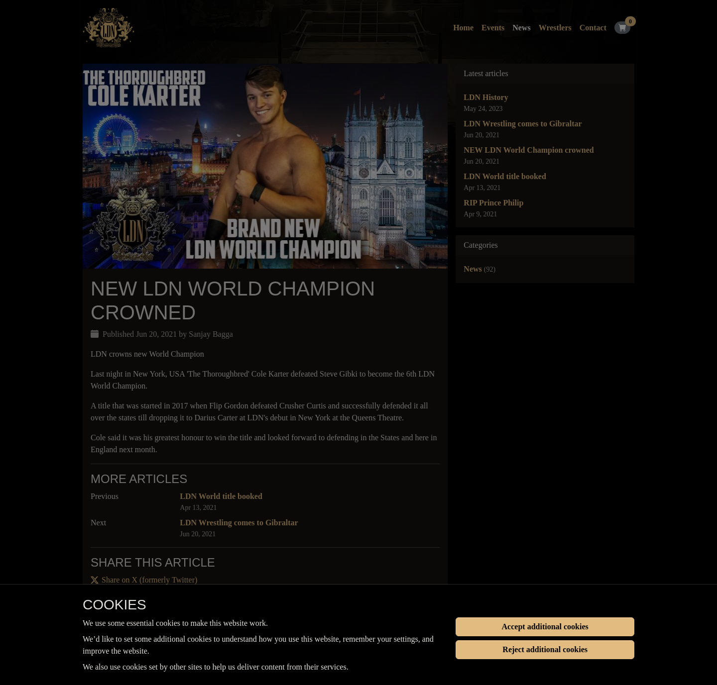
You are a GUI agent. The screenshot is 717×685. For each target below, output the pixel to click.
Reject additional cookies (545, 649)
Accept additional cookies (545, 626)
